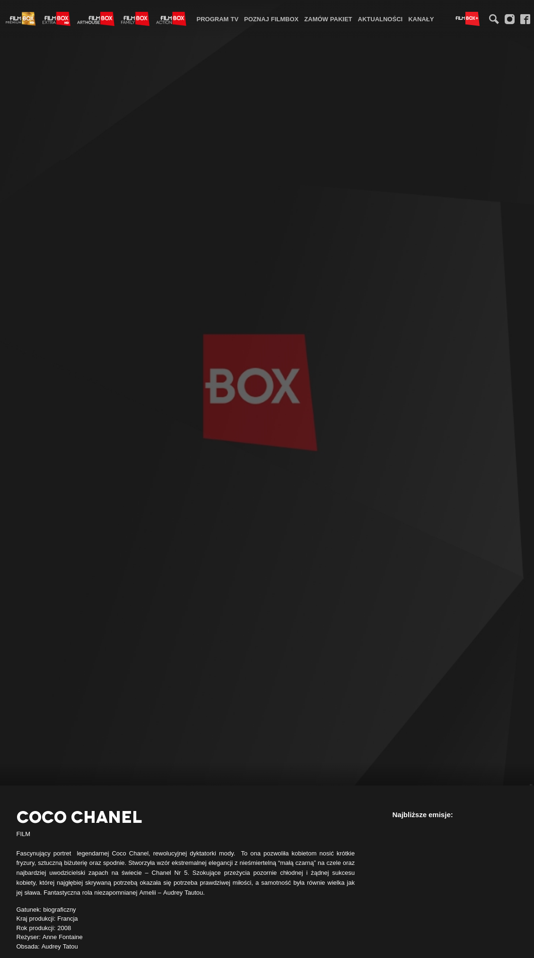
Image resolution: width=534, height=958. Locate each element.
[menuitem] (218, 18)
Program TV (218, 19)
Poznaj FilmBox (271, 19)
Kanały (421, 19)
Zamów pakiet (328, 19)
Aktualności (380, 19)
